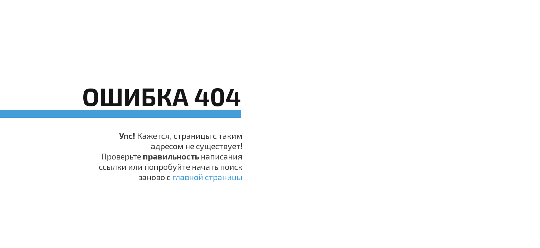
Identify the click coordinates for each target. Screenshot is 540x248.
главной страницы (207, 177)
